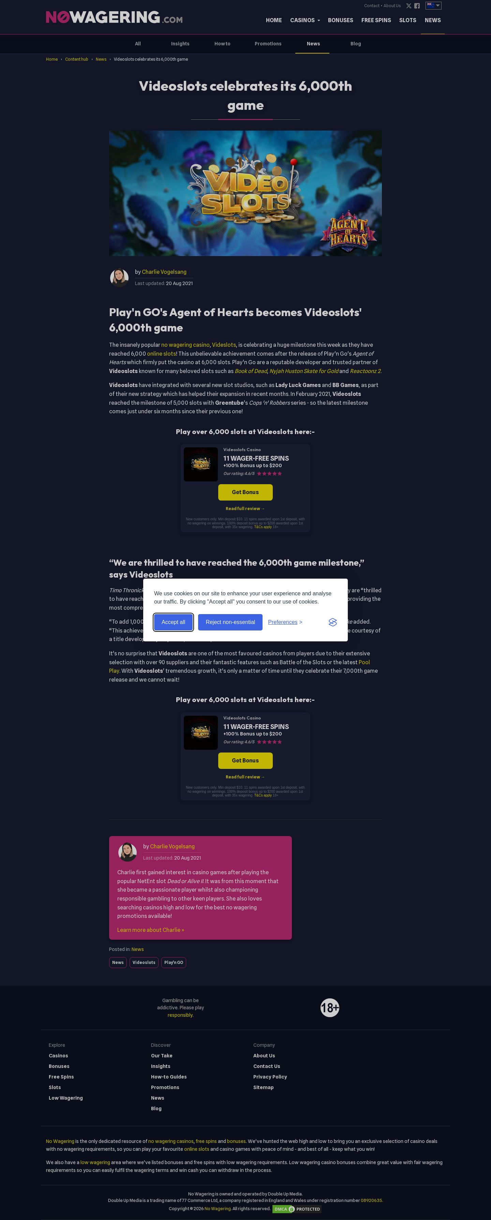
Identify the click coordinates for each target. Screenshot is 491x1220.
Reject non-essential (230, 622)
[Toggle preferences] (285, 622)
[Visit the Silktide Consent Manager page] (333, 622)
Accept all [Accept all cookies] (173, 622)
